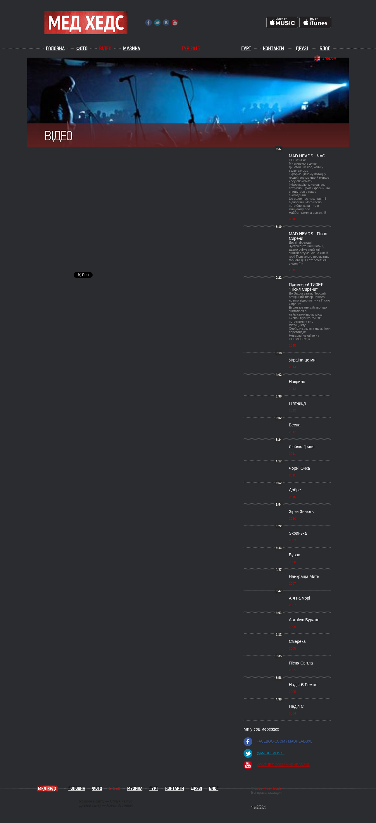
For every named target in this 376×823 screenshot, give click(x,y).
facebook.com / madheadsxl (284, 741)
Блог (325, 48)
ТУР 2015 (191, 48)
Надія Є (296, 706)
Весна (295, 425)
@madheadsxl (270, 753)
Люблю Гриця (302, 446)
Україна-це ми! (303, 360)
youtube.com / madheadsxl (283, 765)
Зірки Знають (301, 511)
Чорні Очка (299, 468)
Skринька (298, 533)
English (329, 58)
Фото (81, 48)
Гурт (246, 48)
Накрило (297, 381)
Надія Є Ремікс (303, 684)
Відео (105, 48)
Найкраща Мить (304, 576)
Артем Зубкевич (119, 805)
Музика (131, 48)
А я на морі (299, 598)
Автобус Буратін (304, 619)
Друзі (302, 48)
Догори (259, 806)
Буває (294, 554)
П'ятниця (297, 403)
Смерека (297, 641)
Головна (55, 48)
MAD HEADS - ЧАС (307, 156)
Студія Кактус (121, 801)
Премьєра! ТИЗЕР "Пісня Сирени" (306, 287)
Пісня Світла (301, 663)
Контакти (273, 48)
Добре (295, 490)
